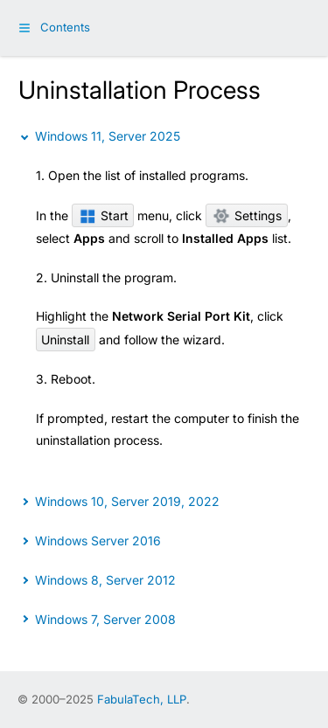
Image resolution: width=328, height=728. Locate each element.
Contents (65, 27)
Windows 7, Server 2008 (105, 619)
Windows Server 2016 (98, 540)
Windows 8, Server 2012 (105, 579)
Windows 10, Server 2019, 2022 (127, 501)
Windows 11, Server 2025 (107, 135)
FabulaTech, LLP (141, 699)
